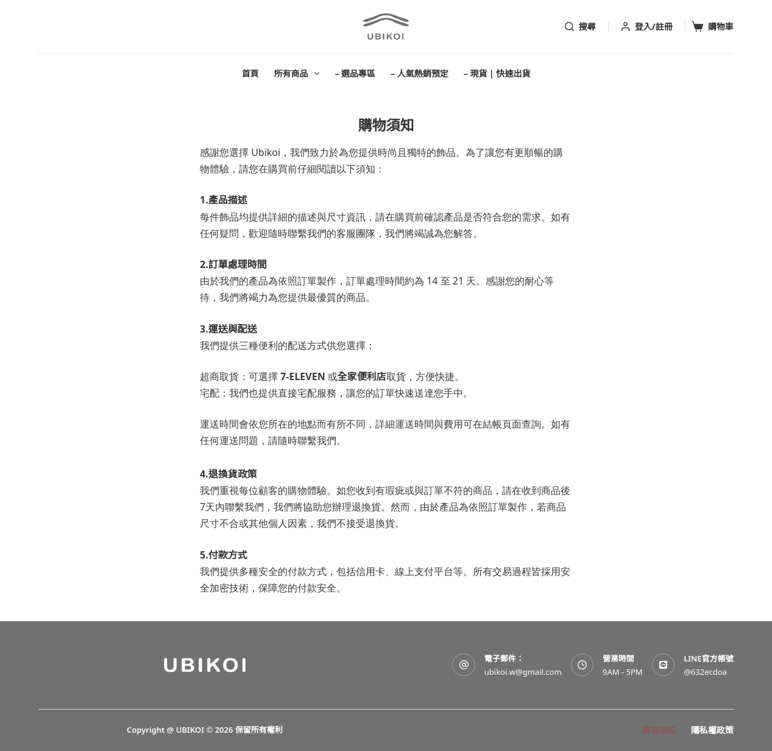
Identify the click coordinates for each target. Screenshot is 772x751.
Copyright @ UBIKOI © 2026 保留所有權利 (205, 729)
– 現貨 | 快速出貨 (497, 73)
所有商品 (299, 73)
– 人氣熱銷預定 (419, 73)
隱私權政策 (712, 730)
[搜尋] (580, 26)
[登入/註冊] (647, 26)
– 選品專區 (355, 73)
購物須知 (659, 730)
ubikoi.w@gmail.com (523, 671)
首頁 (250, 73)
